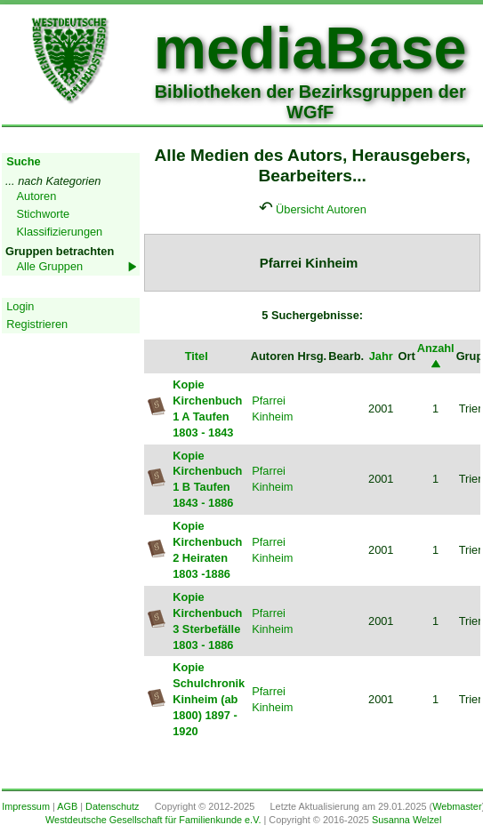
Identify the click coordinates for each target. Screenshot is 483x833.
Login (20, 306)
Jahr (381, 356)
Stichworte (43, 213)
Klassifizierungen (60, 231)
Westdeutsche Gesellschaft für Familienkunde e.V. (153, 819)
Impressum (26, 806)
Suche (23, 161)
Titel (196, 356)
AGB (67, 806)
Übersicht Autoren (321, 209)
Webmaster (456, 806)
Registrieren (37, 324)
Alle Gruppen (50, 266)
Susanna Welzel (406, 819)
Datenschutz (112, 806)
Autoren (37, 196)
